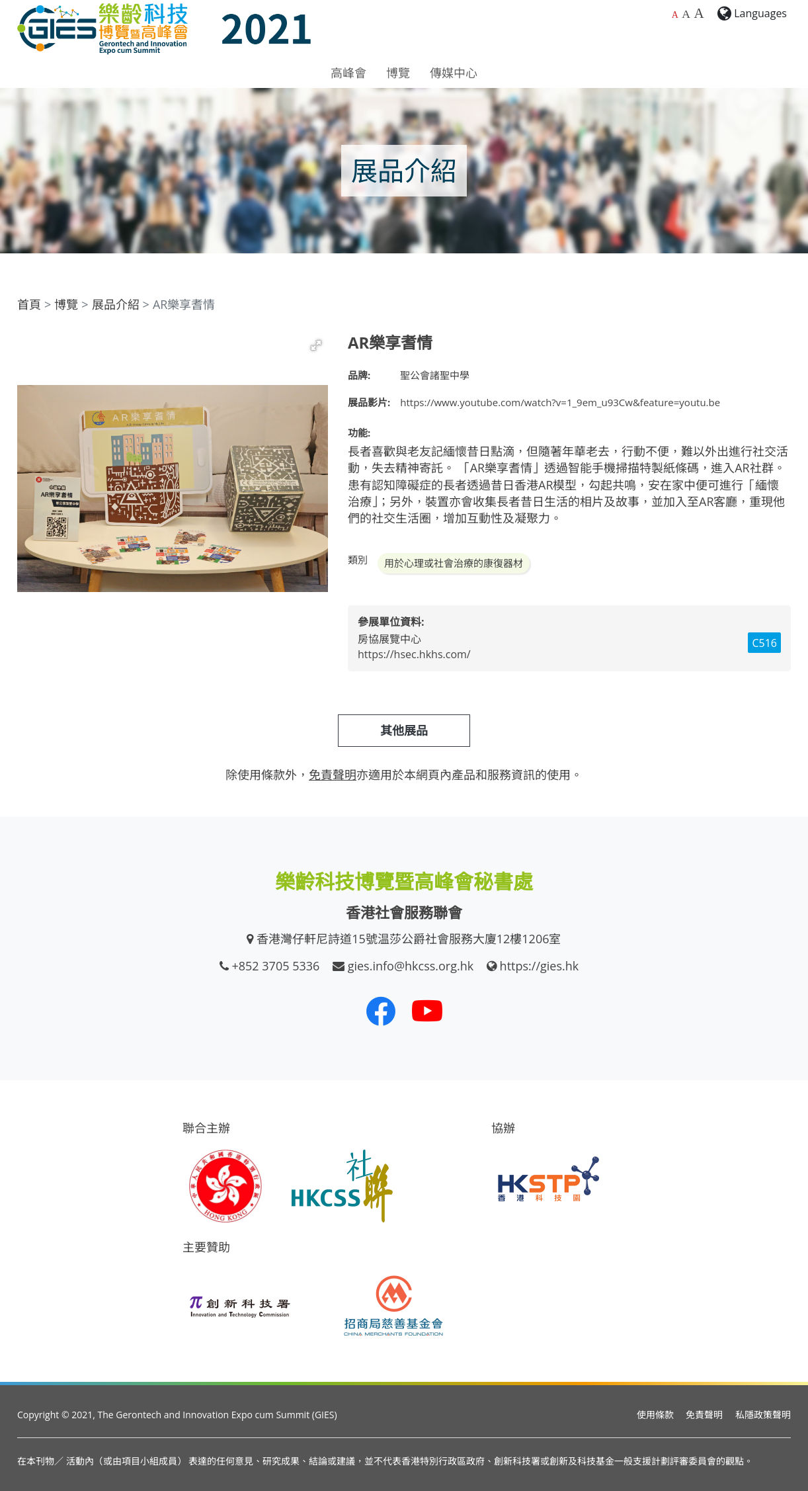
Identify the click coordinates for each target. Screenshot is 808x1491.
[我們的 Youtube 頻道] (427, 1010)
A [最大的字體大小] (699, 13)
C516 (764, 643)
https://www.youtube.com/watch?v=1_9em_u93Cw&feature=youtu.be (560, 402)
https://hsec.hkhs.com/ (414, 654)
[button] (316, 345)
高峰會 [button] (348, 73)
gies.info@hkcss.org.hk (411, 966)
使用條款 (655, 1414)
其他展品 (404, 730)
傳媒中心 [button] (453, 73)
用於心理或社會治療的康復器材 (453, 563)
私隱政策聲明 (763, 1414)
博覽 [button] (398, 73)
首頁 (29, 304)
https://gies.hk (539, 966)
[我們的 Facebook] (380, 1010)
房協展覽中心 (389, 639)
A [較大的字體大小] (686, 14)
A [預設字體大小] (675, 15)
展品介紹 (116, 304)
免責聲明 (704, 1414)
